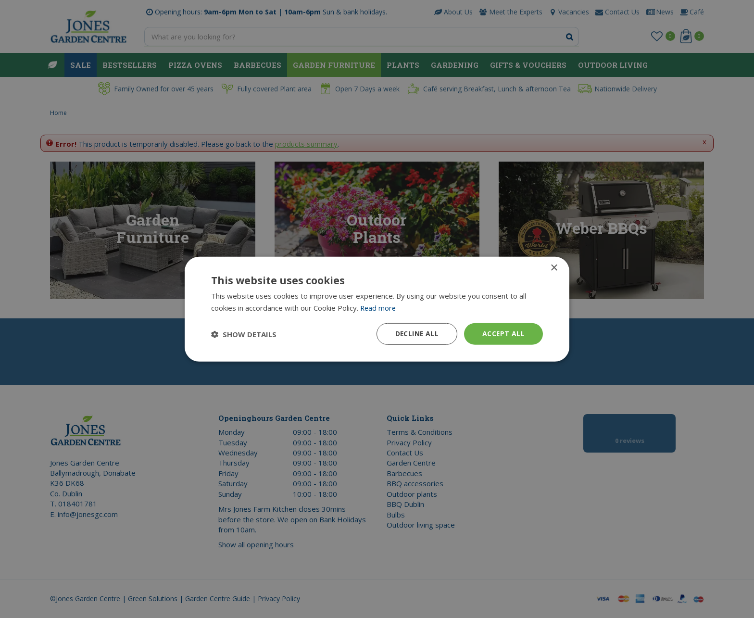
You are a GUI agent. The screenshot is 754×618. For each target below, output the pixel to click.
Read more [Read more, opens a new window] (378, 307)
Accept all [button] (503, 333)
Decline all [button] (416, 333)
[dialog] (377, 309)
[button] (243, 333)
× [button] (553, 267)
